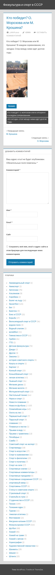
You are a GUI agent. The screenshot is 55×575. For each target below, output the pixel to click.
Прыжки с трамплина (18, 433)
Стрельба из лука (17, 496)
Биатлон (13, 311)
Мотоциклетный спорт (19, 391)
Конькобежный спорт (18, 374)
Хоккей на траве (16, 535)
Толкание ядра (16, 507)
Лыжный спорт (15, 381)
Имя (9, 210)
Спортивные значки (18, 468)
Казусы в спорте (16, 363)
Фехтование (14, 518)
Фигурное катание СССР (20, 521)
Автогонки (13, 290)
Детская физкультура (19, 346)
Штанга (12, 556)
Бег (10, 307)
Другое (12, 353)
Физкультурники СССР (19, 525)
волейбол (13, 332)
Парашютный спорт (18, 416)
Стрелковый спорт (17, 493)
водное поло (15, 325)
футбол (12, 528)
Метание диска (16, 384)
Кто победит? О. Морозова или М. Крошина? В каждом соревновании (26, 114)
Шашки (12, 553)
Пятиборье (14, 437)
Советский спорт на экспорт (22, 444)
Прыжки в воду (16, 430)
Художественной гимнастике (22, 546)
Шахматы (13, 549)
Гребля (12, 339)
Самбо (12, 440)
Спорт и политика (17, 461)
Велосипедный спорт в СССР (22, 321)
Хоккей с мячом (16, 539)
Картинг (12, 367)
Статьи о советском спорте (21, 489)
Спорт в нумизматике (19, 454)
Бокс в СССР (15, 314)
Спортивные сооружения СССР (23, 479)
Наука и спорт (15, 398)
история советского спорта (21, 360)
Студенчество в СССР (19, 500)
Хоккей (12, 532)
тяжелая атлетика (17, 514)
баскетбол (14, 304)
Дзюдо (12, 349)
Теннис (11, 106)
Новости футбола (17, 405)
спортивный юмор (17, 482)
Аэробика (13, 297)
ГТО (11, 342)
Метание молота (16, 388)
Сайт (8, 234)
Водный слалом (16, 328)
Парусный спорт (16, 419)
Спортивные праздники (20, 475)
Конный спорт (15, 370)
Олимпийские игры (18, 409)
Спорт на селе (15, 465)
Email (9, 222)
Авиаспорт (14, 286)
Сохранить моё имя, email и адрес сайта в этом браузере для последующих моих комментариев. (27, 250)
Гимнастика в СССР (18, 335)
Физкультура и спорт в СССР (23, 5)
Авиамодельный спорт (19, 283)
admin (27, 32)
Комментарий (13, 170)
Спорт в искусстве (17, 451)
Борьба (12, 318)
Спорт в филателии (18, 458)
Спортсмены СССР (18, 486)
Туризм (12, 511)
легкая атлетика (16, 377)
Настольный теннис (18, 395)
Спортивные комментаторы (22, 472)
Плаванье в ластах (18, 426)
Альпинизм (14, 293)
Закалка (13, 356)
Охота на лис (15, 412)
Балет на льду (15, 300)
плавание (13, 423)
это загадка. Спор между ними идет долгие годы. (27, 120)
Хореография (15, 542)
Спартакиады (15, 447)
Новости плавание (17, 402)
